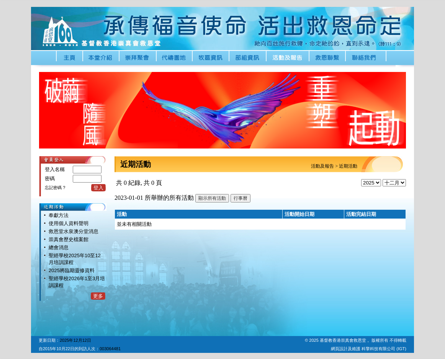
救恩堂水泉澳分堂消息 (73, 231)
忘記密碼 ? (55, 187)
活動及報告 (322, 166)
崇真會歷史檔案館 (68, 239)
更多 (98, 296)
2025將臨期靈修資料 (72, 270)
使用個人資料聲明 (68, 223)
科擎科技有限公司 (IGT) (384, 348)
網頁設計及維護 (346, 348)
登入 (98, 188)
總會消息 (59, 247)
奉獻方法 (59, 215)
